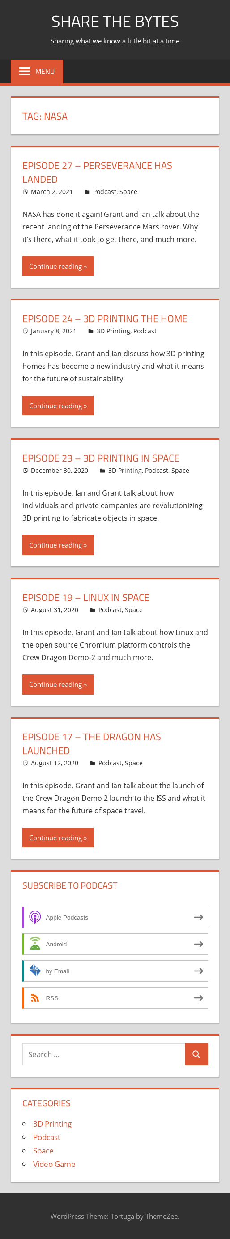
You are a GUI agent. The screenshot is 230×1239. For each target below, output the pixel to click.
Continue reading (55, 266)
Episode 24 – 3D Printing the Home (104, 318)
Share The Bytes (115, 21)
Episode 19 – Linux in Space (85, 597)
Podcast (104, 191)
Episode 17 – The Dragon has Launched (91, 743)
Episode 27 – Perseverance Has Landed (97, 172)
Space (128, 191)
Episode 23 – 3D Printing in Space (100, 458)
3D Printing (113, 331)
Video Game (54, 1164)
